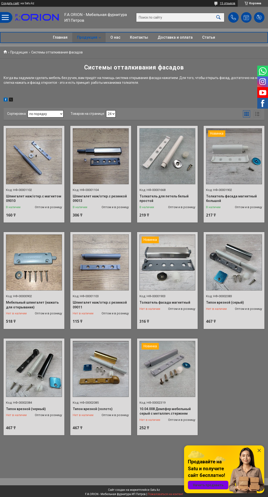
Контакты (139, 37)
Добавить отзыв (259, 17)
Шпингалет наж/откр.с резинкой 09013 (100, 198)
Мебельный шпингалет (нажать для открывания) (32, 305)
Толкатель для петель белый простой (164, 198)
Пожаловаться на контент (165, 494)
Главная (60, 37)
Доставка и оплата (175, 37)
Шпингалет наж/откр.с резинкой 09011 (100, 305)
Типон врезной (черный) (26, 409)
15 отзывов (227, 3)
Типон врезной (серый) (225, 302)
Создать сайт (10, 3)
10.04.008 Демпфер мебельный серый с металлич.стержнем (165, 411)
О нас (115, 37)
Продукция (87, 37)
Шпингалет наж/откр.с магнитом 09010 (33, 198)
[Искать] (218, 17)
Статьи (208, 37)
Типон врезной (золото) (93, 409)
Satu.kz (155, 490)
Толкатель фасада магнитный (164, 302)
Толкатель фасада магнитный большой (231, 198)
